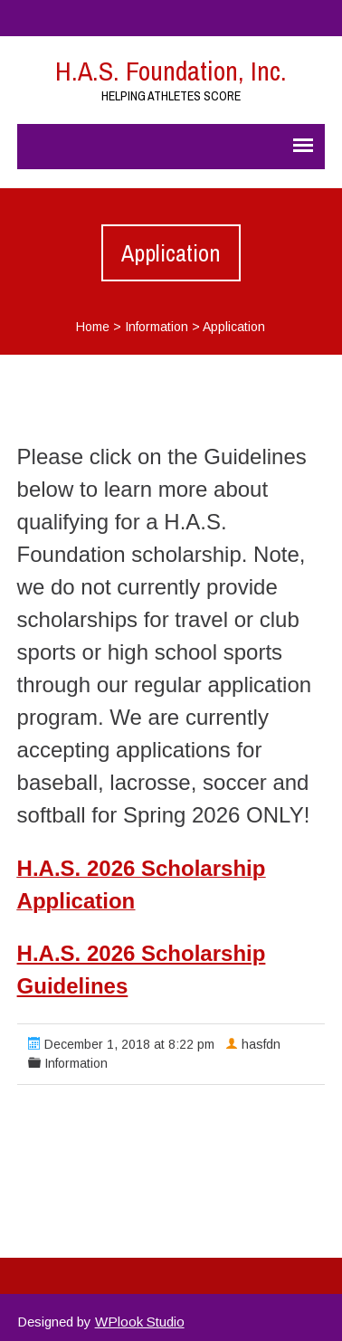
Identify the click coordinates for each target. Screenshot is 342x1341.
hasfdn (261, 1044)
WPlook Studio (140, 1321)
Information (156, 326)
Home (92, 326)
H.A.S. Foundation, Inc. (171, 70)
